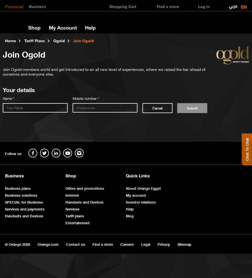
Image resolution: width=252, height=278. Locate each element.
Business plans (18, 188)
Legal (145, 243)
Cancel (157, 108)
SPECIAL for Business (24, 201)
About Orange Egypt (143, 188)
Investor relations (141, 201)
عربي (233, 4)
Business (37, 6)
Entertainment (77, 222)
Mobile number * (86, 98)
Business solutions (21, 194)
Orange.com (48, 243)
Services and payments (24, 208)
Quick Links (138, 175)
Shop (34, 27)
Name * (9, 98)
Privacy (164, 243)
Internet (72, 194)
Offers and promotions (84, 188)
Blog (130, 215)
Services (72, 208)
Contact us (75, 243)
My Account (63, 27)
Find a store (102, 243)
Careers (127, 243)
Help (90, 27)
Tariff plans (74, 215)
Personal (14, 6)
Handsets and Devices (24, 215)
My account (136, 194)
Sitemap (184, 243)
